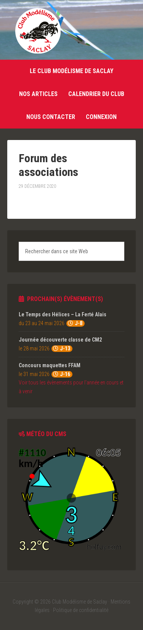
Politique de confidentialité (80, 610)
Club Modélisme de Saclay (38, 31)
